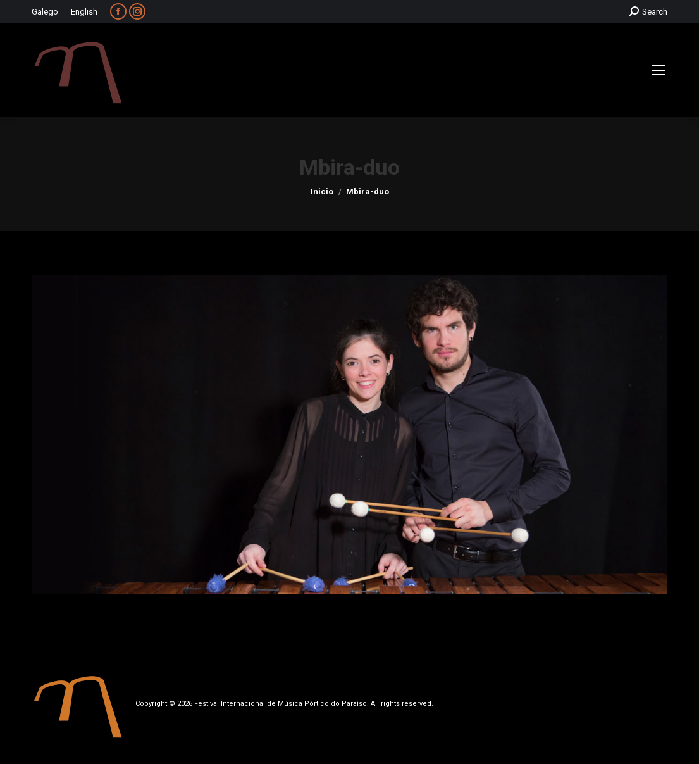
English (84, 11)
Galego (45, 11)
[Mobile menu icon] (658, 70)
